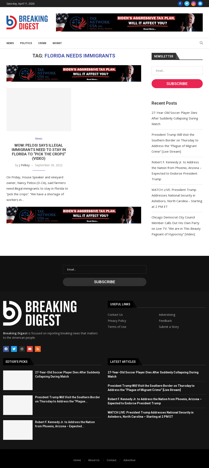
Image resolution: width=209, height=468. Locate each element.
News (10, 43)
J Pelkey (24, 165)
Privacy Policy (117, 320)
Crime (42, 43)
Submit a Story (169, 326)
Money (57, 43)
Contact (111, 460)
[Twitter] (186, 3)
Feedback (165, 320)
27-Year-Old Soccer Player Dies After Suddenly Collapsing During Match (175, 118)
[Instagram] (193, 3)
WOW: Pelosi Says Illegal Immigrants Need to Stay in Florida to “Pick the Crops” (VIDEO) (39, 152)
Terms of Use (117, 326)
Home (77, 460)
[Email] (200, 3)
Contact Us (115, 314)
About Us (94, 460)
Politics (26, 43)
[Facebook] (180, 3)
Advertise (129, 460)
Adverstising (167, 314)
